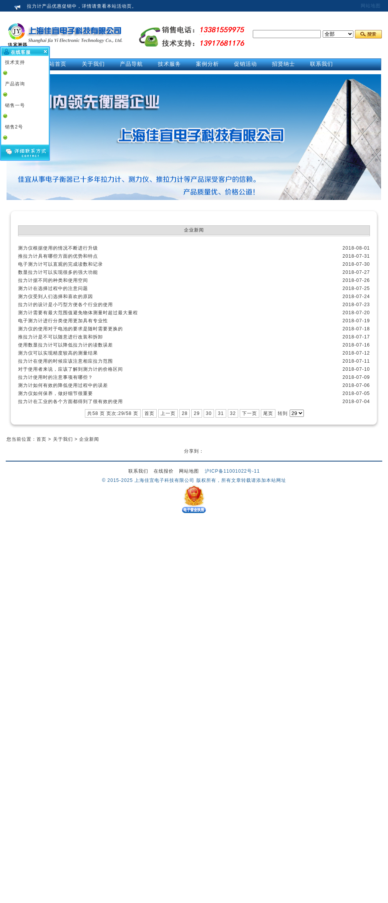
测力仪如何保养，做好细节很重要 (55, 393)
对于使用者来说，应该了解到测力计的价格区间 (70, 369)
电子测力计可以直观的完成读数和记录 (60, 264)
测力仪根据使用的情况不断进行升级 (58, 248)
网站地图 (371, 5)
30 (209, 413)
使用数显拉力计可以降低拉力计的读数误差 (65, 345)
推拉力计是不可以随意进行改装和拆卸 (60, 337)
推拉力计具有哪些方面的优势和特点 (58, 256)
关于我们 (63, 439)
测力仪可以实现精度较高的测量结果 (58, 353)
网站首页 (54, 64)
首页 (149, 413)
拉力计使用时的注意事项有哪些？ (55, 377)
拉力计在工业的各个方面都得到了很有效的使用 (70, 401)
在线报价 (164, 471)
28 (184, 413)
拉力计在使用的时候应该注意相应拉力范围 (65, 361)
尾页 (268, 413)
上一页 (168, 413)
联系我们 (138, 471)
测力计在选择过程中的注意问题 (53, 288)
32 (233, 413)
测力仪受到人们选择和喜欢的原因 (55, 296)
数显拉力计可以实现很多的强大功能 (58, 272)
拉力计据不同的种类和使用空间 (53, 280)
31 (221, 413)
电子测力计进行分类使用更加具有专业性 (63, 320)
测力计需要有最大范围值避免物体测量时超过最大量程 (78, 312)
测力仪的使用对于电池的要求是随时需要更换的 (70, 329)
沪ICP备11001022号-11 (232, 471)
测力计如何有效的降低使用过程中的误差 (63, 385)
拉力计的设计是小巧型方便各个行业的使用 (65, 304)
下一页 (249, 413)
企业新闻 (89, 439)
